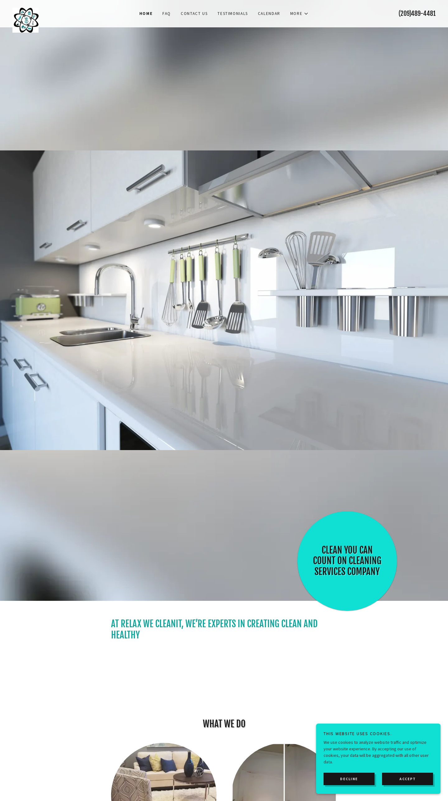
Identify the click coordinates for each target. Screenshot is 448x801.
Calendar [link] (269, 13)
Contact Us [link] (194, 13)
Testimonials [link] (232, 13)
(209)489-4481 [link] (417, 13)
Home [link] (146, 13)
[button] (299, 13)
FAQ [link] (166, 13)
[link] (65, 10)
